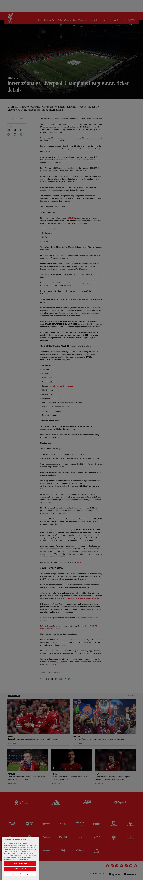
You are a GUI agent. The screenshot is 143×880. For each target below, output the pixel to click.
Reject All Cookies (20, 873)
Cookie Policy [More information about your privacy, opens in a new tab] (24, 864)
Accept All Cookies (20, 868)
